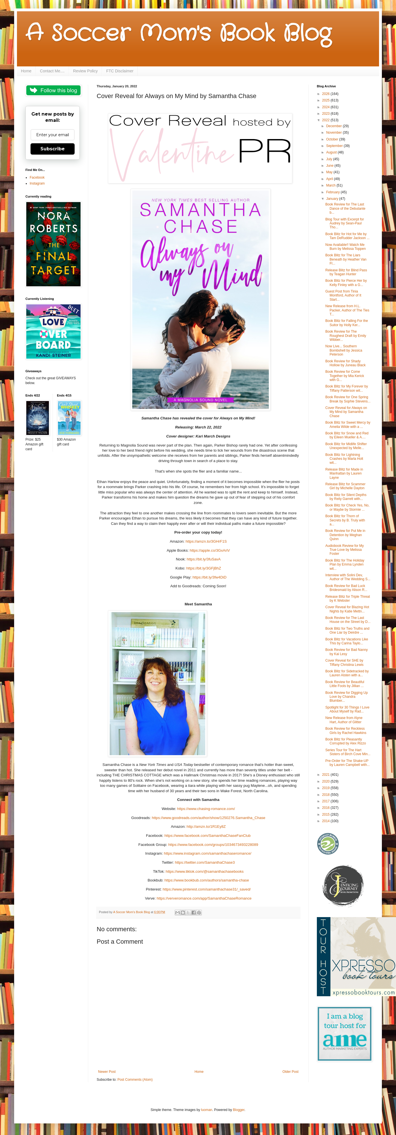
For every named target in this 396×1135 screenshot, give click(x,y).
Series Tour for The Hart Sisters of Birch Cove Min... (348, 752)
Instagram (37, 183)
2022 (326, 120)
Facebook (37, 177)
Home (26, 71)
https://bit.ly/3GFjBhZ (203, 568)
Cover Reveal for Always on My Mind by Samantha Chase (346, 412)
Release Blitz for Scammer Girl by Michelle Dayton (345, 486)
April (330, 179)
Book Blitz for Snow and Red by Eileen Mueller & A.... (347, 435)
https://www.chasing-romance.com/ (205, 809)
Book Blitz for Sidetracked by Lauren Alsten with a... (347, 673)
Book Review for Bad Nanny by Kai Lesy (346, 652)
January (332, 199)
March (331, 185)
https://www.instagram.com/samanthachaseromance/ (207, 853)
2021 (326, 775)
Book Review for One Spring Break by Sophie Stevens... (348, 399)
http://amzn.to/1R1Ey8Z (205, 826)
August (332, 152)
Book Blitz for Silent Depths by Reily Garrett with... (345, 497)
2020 (326, 781)
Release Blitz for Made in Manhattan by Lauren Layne (344, 473)
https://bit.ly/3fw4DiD (209, 577)
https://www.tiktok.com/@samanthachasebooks (204, 871)
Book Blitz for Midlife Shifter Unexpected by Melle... (346, 446)
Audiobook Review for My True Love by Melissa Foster (344, 550)
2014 (326, 821)
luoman (206, 1110)
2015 (326, 814)
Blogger (238, 1110)
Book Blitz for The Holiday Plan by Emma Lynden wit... (344, 564)
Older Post (290, 1072)
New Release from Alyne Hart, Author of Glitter (343, 720)
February (333, 192)
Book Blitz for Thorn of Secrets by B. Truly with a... (345, 520)
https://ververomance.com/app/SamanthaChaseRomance (204, 898)
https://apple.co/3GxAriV (210, 550)
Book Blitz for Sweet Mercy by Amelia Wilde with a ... (347, 424)
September (335, 146)
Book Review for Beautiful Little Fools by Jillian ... (344, 684)
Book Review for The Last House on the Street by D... (348, 620)
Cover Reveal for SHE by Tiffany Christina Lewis (344, 662)
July (329, 159)
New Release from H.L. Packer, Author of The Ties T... (347, 310)
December (334, 126)
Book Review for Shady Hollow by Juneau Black (345, 363)
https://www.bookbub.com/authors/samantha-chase (206, 880)
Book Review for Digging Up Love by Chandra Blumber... (346, 697)
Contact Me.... (52, 71)
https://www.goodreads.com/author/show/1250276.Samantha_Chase (208, 818)
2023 (326, 114)
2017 (326, 801)
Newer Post (107, 1072)
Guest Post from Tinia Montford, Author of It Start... (343, 295)
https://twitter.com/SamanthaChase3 (204, 862)
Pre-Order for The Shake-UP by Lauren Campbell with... (347, 763)
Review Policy (85, 71)
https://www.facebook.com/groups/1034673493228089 (212, 844)
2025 (326, 100)
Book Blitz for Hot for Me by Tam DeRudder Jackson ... (347, 236)
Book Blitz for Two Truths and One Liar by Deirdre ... (347, 630)
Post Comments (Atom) (135, 1080)
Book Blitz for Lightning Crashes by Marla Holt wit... (344, 459)
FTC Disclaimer (119, 71)
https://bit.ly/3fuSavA (203, 559)
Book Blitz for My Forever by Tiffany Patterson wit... (346, 388)
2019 (326, 788)
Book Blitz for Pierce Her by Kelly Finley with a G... (346, 283)
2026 (326, 94)
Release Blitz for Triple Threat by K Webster (347, 599)
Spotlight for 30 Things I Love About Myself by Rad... (347, 709)
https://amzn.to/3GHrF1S (206, 541)
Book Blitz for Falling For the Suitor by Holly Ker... (346, 323)
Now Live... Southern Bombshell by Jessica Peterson (343, 350)
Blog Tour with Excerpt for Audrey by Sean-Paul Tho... (344, 223)
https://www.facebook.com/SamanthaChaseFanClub (207, 835)
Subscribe (52, 148)
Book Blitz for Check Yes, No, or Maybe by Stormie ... (347, 507)
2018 (326, 795)
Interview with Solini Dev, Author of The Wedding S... (347, 577)
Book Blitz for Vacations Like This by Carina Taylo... (346, 641)
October (332, 139)
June (330, 166)
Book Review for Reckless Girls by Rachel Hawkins (345, 731)
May (330, 172)
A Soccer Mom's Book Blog (178, 34)
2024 (326, 107)
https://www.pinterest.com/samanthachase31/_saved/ (206, 889)
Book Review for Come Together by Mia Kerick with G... (344, 376)
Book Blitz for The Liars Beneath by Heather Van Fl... (346, 259)
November (334, 133)
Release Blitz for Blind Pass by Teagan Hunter (346, 272)
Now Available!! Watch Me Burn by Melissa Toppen (345, 247)
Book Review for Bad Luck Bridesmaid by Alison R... (346, 588)
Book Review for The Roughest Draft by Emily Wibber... (345, 336)
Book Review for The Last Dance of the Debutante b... (345, 208)
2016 (326, 808)
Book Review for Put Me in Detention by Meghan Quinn (345, 535)
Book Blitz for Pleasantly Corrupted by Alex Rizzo (345, 741)
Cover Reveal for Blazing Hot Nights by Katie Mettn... (347, 609)
